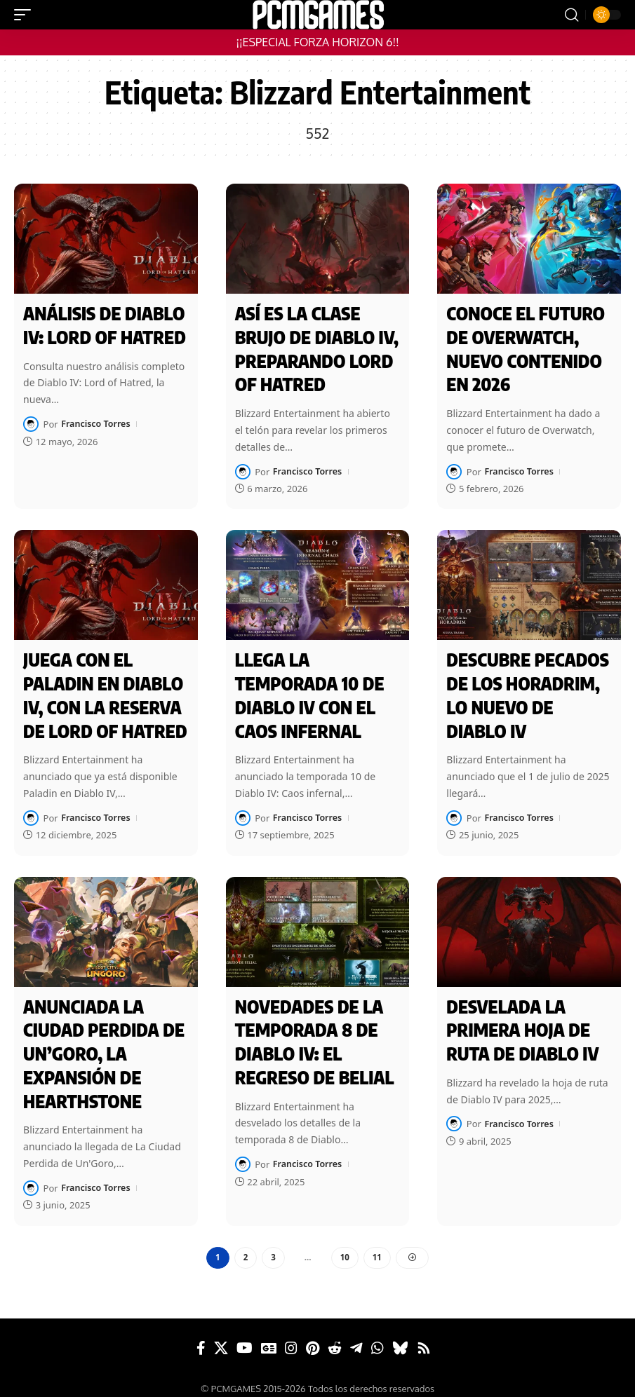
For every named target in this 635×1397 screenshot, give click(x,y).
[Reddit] (334, 1338)
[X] (221, 1338)
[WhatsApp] (377, 1338)
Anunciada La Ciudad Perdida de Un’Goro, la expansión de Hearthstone (104, 1045)
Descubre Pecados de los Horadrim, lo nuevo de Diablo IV (527, 690)
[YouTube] (244, 1338)
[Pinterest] (312, 1338)
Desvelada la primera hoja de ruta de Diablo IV (522, 1022)
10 (344, 1247)
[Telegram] (356, 1338)
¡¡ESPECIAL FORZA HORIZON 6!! (317, 42)
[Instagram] (291, 1338)
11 (377, 1247)
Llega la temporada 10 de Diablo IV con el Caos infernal (310, 690)
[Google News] (269, 1338)
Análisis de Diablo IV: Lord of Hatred (104, 325)
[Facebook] (201, 1338)
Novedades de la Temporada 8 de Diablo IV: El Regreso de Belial (314, 1033)
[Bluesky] (400, 1338)
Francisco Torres (97, 422)
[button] (26, 14)
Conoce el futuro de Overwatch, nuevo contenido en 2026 (525, 347)
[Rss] (423, 1338)
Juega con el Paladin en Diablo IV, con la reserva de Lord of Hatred (105, 690)
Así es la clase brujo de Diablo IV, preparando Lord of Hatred (317, 347)
